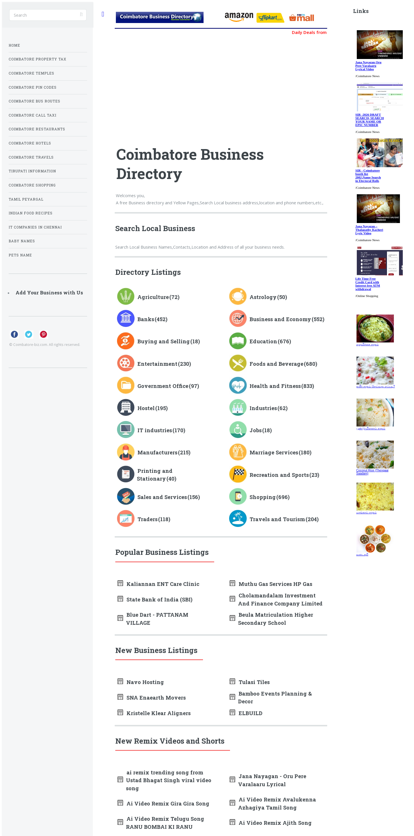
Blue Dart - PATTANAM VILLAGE (157, 618)
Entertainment (157, 363)
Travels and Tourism (277, 519)
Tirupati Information (32, 171)
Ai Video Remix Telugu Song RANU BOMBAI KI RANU (165, 822)
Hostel (146, 408)
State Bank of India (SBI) (159, 599)
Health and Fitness (275, 385)
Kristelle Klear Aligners (158, 713)
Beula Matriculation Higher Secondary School (275, 618)
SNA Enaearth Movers (156, 697)
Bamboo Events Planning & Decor (275, 697)
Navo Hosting (145, 682)
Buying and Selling (163, 341)
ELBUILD (250, 713)
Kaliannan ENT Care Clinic (162, 583)
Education (263, 341)
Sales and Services (162, 497)
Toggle (102, 14)
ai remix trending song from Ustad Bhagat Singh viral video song (168, 780)
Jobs (256, 430)
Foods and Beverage (276, 363)
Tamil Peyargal (26, 199)
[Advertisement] (168, 87)
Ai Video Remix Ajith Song (275, 822)
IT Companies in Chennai (35, 227)
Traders (147, 519)
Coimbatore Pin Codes (33, 87)
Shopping (263, 497)
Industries (263, 408)
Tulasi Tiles (254, 682)
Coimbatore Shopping (32, 185)
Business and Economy (280, 319)
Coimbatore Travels (31, 157)
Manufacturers (157, 452)
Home (14, 45)
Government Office (162, 385)
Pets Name (20, 255)
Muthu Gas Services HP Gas (275, 583)
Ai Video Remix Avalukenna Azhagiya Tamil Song (277, 803)
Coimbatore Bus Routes (34, 101)
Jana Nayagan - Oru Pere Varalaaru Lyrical (272, 780)
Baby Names (22, 241)
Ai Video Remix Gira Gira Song (167, 803)
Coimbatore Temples (31, 73)
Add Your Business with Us (49, 293)
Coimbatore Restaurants (37, 129)
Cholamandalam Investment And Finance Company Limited (280, 599)
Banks (145, 319)
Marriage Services (274, 452)
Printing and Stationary (154, 474)
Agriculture (153, 297)
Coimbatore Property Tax (37, 59)
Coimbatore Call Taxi (32, 115)
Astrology (263, 297)
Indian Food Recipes (31, 213)
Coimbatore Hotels (30, 143)
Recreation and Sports (279, 474)
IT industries (154, 430)
